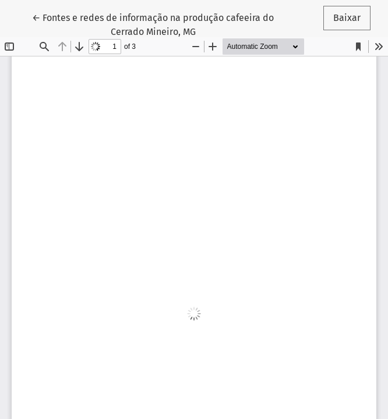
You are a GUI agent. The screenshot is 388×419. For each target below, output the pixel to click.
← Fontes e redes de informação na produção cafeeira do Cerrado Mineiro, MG (153, 23)
